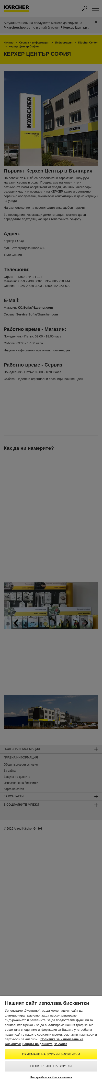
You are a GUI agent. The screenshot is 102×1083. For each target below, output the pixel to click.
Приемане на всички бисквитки (51, 1054)
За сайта (60, 1044)
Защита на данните (38, 1044)
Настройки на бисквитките (51, 1077)
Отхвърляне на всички (51, 1066)
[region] (51, 1039)
